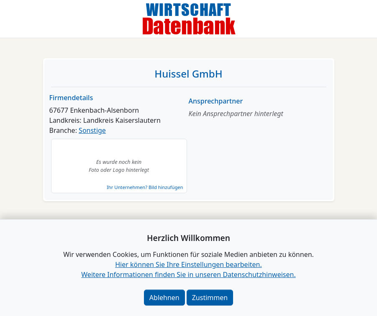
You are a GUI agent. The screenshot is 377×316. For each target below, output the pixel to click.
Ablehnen (164, 297)
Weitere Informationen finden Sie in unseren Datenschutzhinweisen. (188, 274)
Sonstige (92, 130)
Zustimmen (210, 297)
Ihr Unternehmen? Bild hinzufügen (145, 187)
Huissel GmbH (188, 73)
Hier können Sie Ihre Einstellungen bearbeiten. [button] (188, 264)
